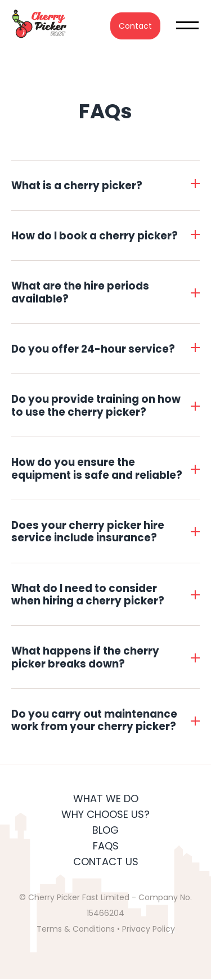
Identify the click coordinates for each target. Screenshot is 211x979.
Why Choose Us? (105, 814)
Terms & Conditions (76, 928)
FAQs (106, 846)
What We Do (105, 798)
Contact (135, 26)
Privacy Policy (148, 928)
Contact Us (105, 862)
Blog (105, 830)
